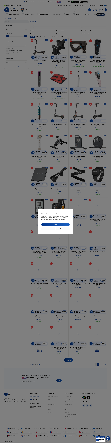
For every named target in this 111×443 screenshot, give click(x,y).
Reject (48, 229)
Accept (55, 224)
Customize (62, 229)
